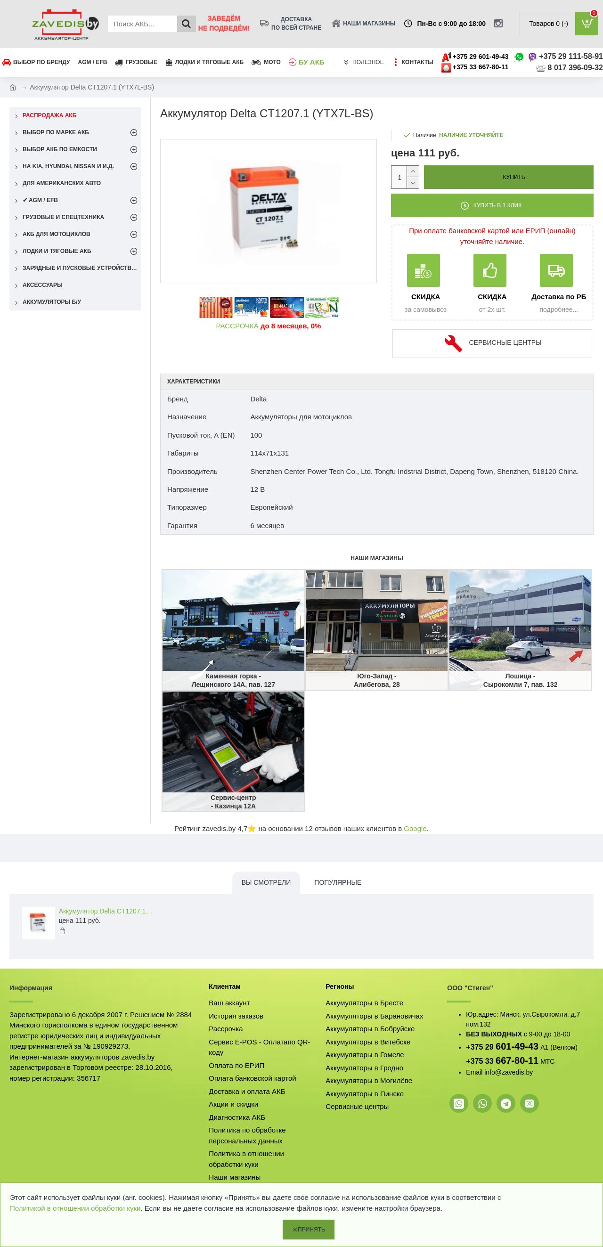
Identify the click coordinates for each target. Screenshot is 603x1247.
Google (415, 828)
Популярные (337, 882)
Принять (311, 1229)
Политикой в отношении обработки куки (75, 1208)
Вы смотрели (266, 882)
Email (474, 1072)
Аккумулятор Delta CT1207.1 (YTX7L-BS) (106, 911)
